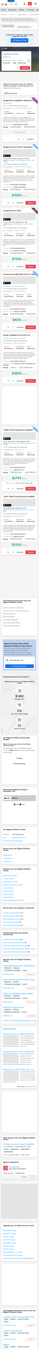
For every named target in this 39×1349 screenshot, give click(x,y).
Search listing (8, 26)
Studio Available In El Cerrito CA (16, 335)
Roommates (12, 10)
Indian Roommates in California (23, 18)
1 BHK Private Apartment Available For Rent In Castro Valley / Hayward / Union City (19, 389)
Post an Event (24, 1293)
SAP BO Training (8, 1142)
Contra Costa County (18, 338)
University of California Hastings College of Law (19, 867)
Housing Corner (9, 947)
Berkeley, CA (7, 57)
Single (6, 1211)
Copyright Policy (31, 1330)
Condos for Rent (8, 797)
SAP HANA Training (9, 1148)
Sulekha (6, 4)
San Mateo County (24, 160)
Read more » (23, 964)
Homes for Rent (8, 806)
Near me (4, 14)
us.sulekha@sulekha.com (12, 1308)
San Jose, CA (7, 103)
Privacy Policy (7, 1330)
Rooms (12, 14)
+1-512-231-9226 (22, 1304)
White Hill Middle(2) (9, 535)
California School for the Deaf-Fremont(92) (16, 529)
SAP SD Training (8, 1154)
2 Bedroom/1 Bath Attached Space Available (18, 911)
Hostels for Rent (8, 812)
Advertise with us (19, 1330)
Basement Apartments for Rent (13, 818)
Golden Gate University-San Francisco (16, 870)
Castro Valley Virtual (31, 431)
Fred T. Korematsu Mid (25, 367)
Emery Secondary (16, 127)
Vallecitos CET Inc (19, 428)
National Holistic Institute (21, 124)
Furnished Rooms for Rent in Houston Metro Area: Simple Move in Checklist (19, 970)
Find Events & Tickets (19, 1285)
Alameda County (22, 224)
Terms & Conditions (24, 1328)
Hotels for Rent (8, 815)
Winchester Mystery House (13, 837)
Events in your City (9, 1290)
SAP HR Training (8, 1151)
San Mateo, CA (13, 160)
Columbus (11, 1)
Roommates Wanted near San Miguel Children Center (24, 1264)
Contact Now (30, 892)
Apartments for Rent (10, 793)
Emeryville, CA (9, 892)
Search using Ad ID (24, 27)
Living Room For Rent (10, 54)
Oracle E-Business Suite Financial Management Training (19, 1163)
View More (30, 139)
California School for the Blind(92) (13, 526)
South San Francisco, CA (12, 1259)
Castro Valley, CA (14, 402)
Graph (7, 716)
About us (4, 1328)
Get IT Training (19, 1280)
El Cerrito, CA (7, 338)
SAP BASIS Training (9, 1135)
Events (3, 10)
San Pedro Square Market (13, 834)
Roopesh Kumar (14, 1072)
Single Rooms (22, 14)
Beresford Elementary (17, 314)
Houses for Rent (8, 809)
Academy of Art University (13, 857)
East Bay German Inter (30, 127)
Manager (6, 1237)
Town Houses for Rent (10, 800)
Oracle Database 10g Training (12, 1160)
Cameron (13, 367)
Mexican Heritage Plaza (12, 840)
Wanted (13, 1211)
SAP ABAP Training (9, 1139)
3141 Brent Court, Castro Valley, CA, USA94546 (18, 1049)
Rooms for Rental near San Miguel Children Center (19, 939)
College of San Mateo (20, 187)
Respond (25, 68)
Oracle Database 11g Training (12, 1157)
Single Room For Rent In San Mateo (18, 147)
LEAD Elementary (15, 189)
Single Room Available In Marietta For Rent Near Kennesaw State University (19, 100)
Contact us (13, 1328)
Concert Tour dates (26, 1290)
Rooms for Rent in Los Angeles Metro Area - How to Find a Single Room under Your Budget (19, 952)
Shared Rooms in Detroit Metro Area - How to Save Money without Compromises (19, 988)
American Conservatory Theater (15, 860)
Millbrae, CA (8, 934)
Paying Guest (7, 779)
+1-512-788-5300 (9, 1304)
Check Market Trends (20, 584)
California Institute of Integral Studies (16, 863)
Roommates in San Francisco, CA (26, 20)
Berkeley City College (20, 250)
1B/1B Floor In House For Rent (13, 925)
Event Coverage (8, 1293)
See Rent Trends (10, 93)
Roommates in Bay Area (8, 20)
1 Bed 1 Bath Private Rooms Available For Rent (19, 455)
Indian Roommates (7, 18)
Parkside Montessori (30, 189)
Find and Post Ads (19, 1275)
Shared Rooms (8, 776)
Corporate (19, 1297)
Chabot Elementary (16, 431)
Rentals (21, 10)
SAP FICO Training (9, 1145)
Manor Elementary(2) (9, 532)
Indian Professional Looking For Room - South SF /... (21, 1251)
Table (15, 716)
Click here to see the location (13, 759)
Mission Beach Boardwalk (13, 843)
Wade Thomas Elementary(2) (11, 541)
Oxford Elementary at (17, 253)
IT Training (30, 10)
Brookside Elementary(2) (10, 538)
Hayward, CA (12, 468)
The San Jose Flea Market (13, 831)
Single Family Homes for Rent (12, 803)
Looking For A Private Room (12, 1223)
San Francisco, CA (18, 756)
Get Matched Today (19, 40)
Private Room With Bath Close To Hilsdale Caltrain (19, 274)
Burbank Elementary (16, 497)
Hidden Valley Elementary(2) (11, 544)
